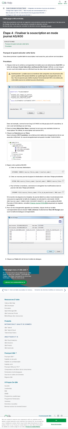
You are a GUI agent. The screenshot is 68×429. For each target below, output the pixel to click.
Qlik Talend (8, 327)
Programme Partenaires (12, 398)
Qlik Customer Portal (11, 313)
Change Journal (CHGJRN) (38, 203)
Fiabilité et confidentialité (12, 361)
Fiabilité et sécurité (11, 359)
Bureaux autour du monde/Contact (15, 406)
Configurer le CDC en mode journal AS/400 (18, 15)
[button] (63, 171)
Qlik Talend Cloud (10, 330)
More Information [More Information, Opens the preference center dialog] (56, 424)
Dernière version (46, 26)
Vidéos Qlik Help (10, 303)
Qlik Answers (9, 342)
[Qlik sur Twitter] (54, 415)
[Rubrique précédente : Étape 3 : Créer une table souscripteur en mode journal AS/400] (17, 290)
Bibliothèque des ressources (14, 315)
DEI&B (6, 393)
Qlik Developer (9, 305)
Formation (8, 308)
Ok (56, 420)
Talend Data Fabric (10, 332)
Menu (65, 3)
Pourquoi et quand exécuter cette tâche (17, 44)
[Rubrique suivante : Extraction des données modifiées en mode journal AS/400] (51, 290)
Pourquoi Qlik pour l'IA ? (12, 366)
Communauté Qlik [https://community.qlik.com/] (45, 415)
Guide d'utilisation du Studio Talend (16, 8)
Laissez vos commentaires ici (15, 282)
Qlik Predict (8, 345)
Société (7, 385)
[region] (34, 423)
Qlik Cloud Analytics (11, 340)
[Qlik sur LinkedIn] (58, 415)
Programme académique (12, 396)
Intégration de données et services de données (41, 8)
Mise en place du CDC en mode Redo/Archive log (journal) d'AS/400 (25, 13)
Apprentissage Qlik (11, 310)
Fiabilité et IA (9, 364)
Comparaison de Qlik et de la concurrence (18, 369)
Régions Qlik (8, 377)
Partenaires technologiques (13, 372)
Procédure (8, 46)
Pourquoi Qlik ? (9, 356)
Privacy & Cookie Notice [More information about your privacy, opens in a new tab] (33, 426)
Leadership (8, 388)
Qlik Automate (9, 347)
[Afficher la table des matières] (3, 8)
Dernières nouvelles (11, 403)
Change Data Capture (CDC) (14, 10)
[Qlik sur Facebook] (61, 415)
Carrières (7, 401)
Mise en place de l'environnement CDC (35, 10)
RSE (6, 391)
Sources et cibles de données (14, 374)
